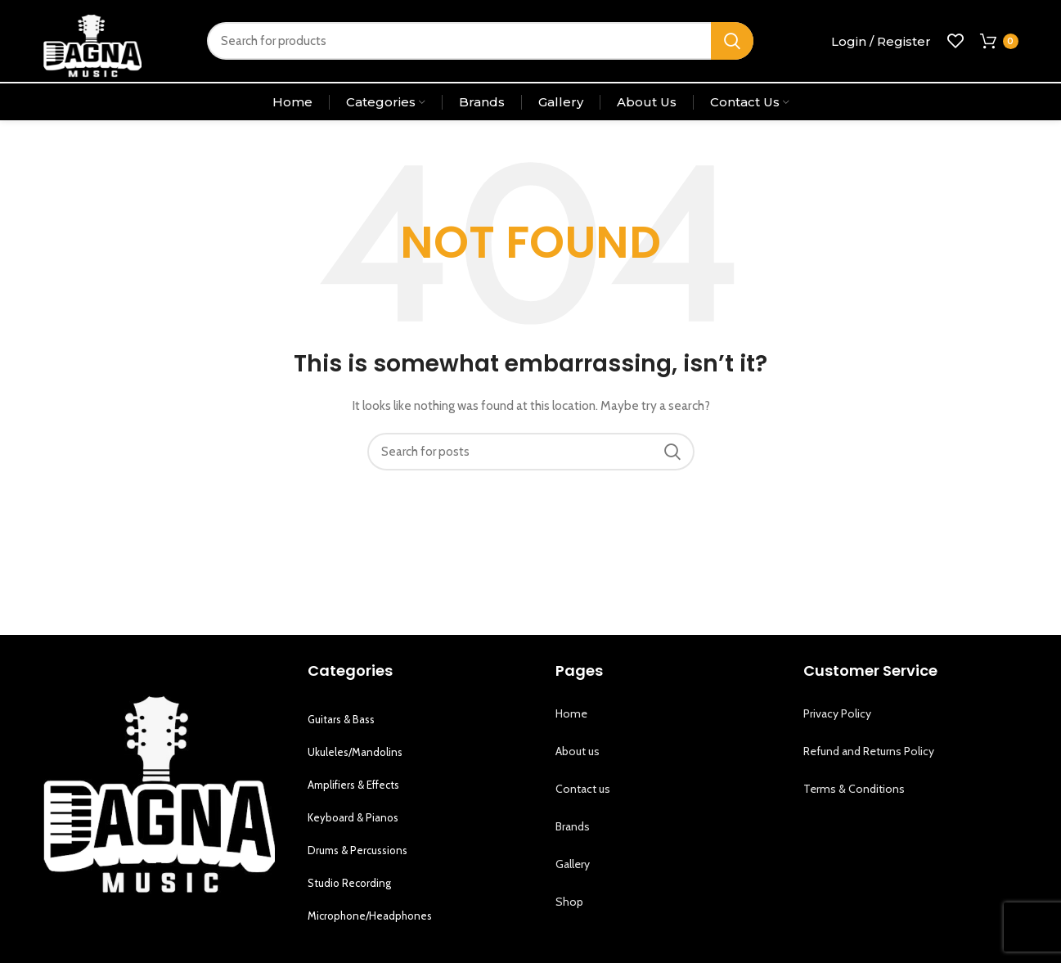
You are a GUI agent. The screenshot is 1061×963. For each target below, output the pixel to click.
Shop (569, 901)
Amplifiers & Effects (353, 784)
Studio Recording (349, 882)
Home (571, 713)
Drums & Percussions (357, 850)
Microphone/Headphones (370, 915)
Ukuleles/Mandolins (355, 751)
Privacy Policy (837, 713)
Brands (572, 826)
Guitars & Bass (341, 719)
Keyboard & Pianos (353, 817)
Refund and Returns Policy (868, 751)
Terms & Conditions (854, 788)
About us (577, 751)
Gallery (572, 864)
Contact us (582, 788)
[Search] (480, 41)
